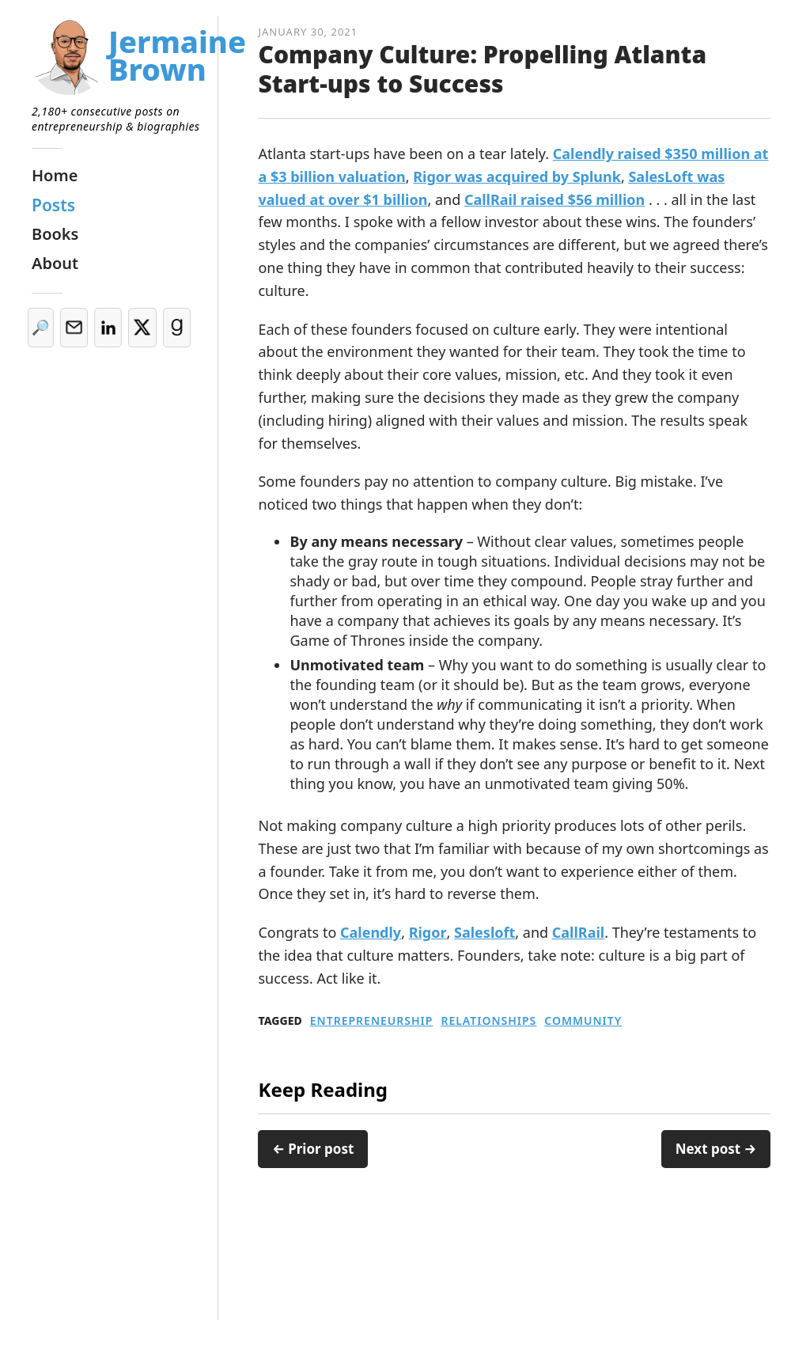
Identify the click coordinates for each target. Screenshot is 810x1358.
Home (55, 175)
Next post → (716, 1149)
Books (55, 234)
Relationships (488, 1021)
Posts (53, 205)
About (55, 263)
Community (583, 1021)
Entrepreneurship (371, 1021)
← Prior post (313, 1149)
